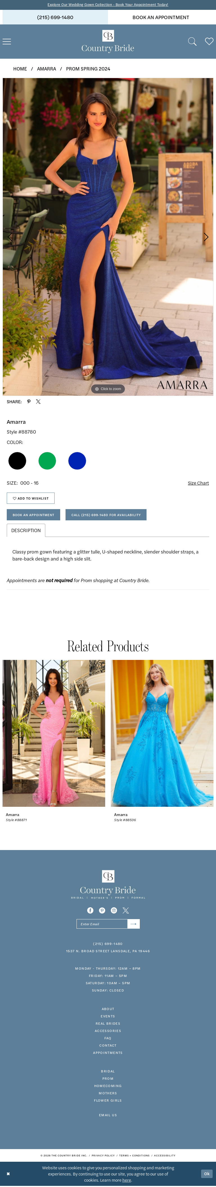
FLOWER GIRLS (108, 1101)
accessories (108, 1031)
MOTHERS (108, 1094)
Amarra (46, 68)
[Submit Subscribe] (133, 925)
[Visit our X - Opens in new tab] (126, 911)
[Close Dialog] (8, 1175)
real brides (108, 1024)
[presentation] (54, 734)
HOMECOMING (108, 1086)
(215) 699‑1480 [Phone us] (55, 16)
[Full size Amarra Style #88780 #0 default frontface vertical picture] (108, 237)
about (108, 1009)
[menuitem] (55, 17)
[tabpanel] (108, 237)
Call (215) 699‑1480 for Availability (110, 515)
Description (26, 531)
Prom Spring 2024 (88, 68)
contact (108, 1046)
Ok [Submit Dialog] (207, 1175)
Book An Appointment (35, 515)
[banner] (108, 41)
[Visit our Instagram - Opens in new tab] (114, 911)
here (126, 1181)
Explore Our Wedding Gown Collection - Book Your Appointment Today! (108, 4)
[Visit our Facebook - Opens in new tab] (90, 911)
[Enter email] (108, 925)
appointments (108, 1053)
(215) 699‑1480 (108, 944)
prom (108, 1079)
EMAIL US (108, 1115)
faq (107, 1039)
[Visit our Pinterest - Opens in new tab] (102, 911)
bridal (108, 1072)
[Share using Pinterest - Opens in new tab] (28, 402)
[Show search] (192, 41)
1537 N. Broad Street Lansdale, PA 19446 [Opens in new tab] (108, 951)
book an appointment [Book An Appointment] (160, 16)
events (108, 1017)
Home (20, 68)
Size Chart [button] (198, 483)
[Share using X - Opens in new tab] (38, 402)
